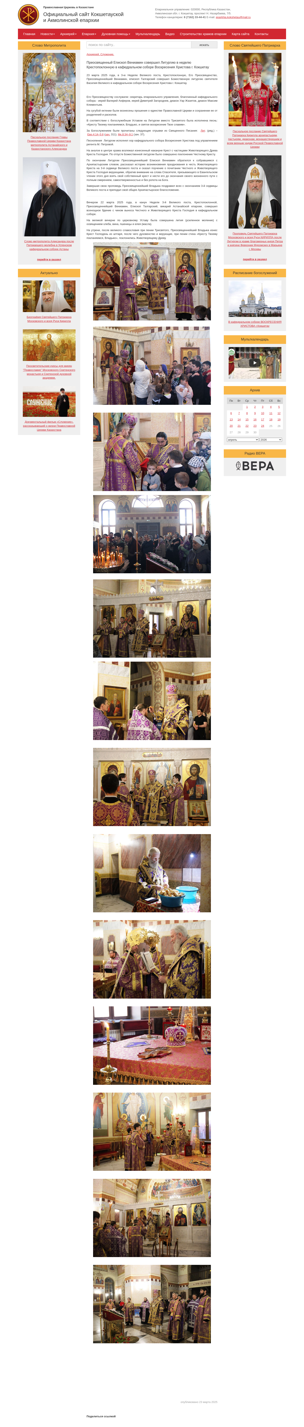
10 (262, 413)
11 (270, 413)
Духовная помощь (116, 34)
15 (247, 419)
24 (262, 425)
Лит (203, 130)
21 (239, 425)
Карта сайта (241, 34)
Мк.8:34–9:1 (125, 134)
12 (278, 413)
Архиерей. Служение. (100, 54)
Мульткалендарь (148, 34)
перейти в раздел (49, 259)
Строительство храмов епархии (203, 34)
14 (239, 419)
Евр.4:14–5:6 (95, 134)
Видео (170, 34)
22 (247, 425)
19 (278, 419)
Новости (48, 34)
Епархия (89, 34)
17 (262, 419)
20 (231, 425)
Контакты (261, 34)
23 (255, 425)
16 (255, 419)
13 (231, 419)
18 (270, 419)
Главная (29, 34)
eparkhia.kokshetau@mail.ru (233, 17)
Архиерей (68, 34)
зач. (107, 134)
